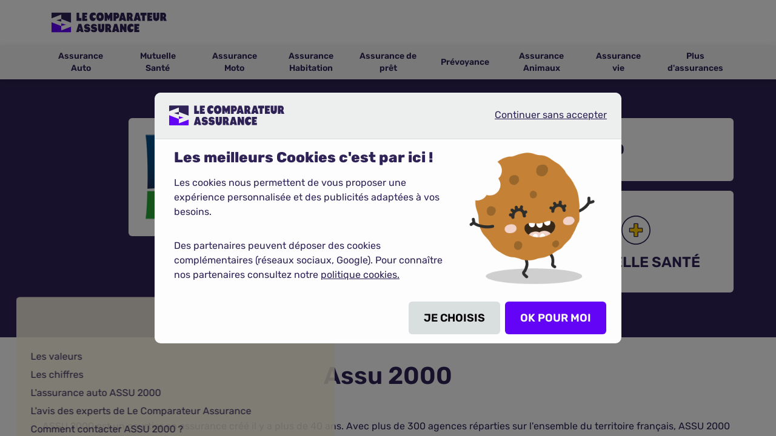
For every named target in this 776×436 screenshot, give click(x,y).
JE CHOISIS (454, 318)
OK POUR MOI (555, 318)
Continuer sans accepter (540, 120)
